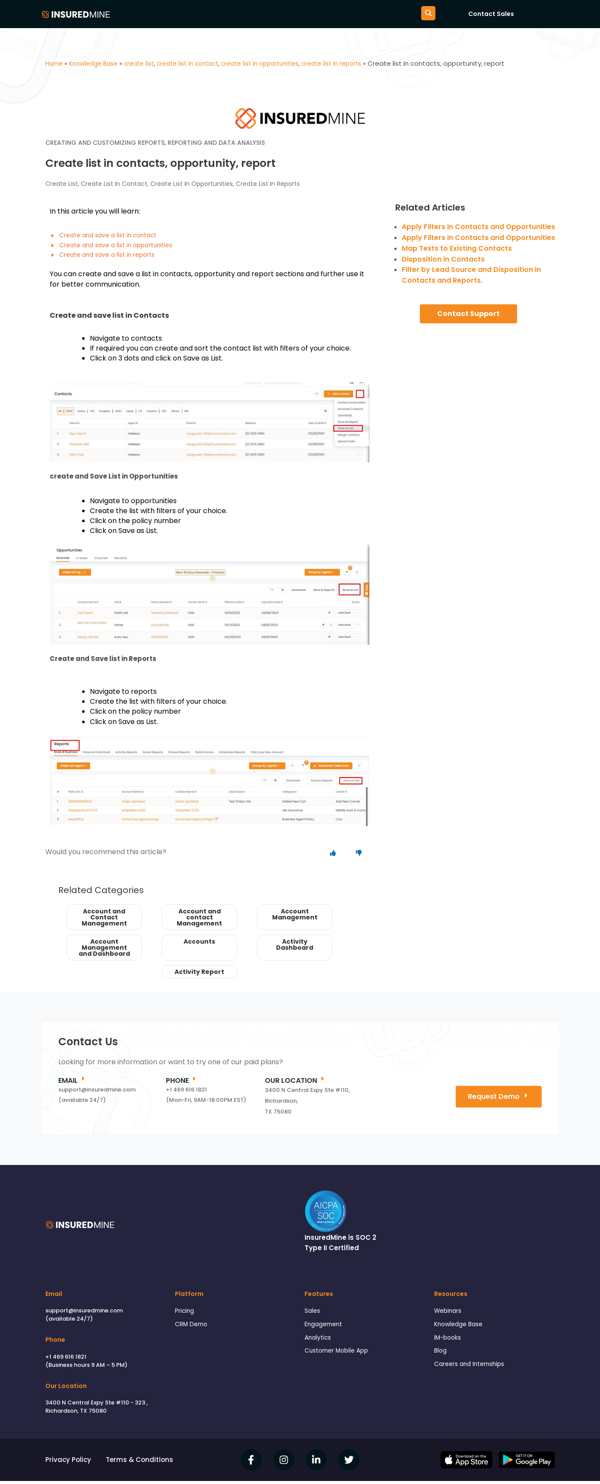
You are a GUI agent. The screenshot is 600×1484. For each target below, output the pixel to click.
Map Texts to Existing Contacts (457, 248)
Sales (313, 1314)
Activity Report (199, 974)
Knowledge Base (461, 1328)
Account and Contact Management (104, 920)
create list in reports (268, 183)
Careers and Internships (472, 1370)
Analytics (319, 1342)
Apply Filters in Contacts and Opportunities (478, 227)
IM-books (448, 1342)
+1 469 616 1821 (65, 1359)
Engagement (325, 1328)
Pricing (185, 1314)
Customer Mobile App (340, 1356)
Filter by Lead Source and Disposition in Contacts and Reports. (471, 275)
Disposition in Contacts (443, 259)
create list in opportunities (191, 183)
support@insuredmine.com (84, 1313)
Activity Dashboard (294, 947)
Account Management (294, 917)
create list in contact (114, 183)
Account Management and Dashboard (104, 950)
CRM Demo (192, 1328)
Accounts (199, 944)
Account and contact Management (199, 920)
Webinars (449, 1314)
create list (61, 183)
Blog (441, 1356)
